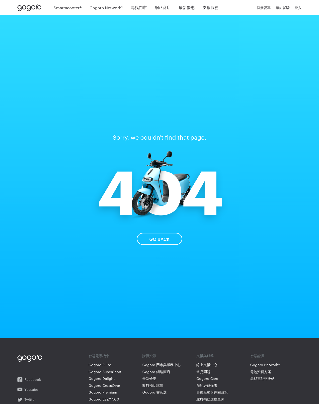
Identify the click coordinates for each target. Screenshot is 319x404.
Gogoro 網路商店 (156, 371)
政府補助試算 (152, 385)
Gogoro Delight (101, 378)
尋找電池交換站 (262, 378)
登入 (298, 7)
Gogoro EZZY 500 (103, 399)
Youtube (27, 389)
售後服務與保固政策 (212, 392)
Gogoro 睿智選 (154, 392)
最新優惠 (149, 378)
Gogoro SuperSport (104, 371)
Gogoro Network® (265, 364)
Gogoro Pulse (99, 364)
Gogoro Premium (102, 392)
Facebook (29, 379)
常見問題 (203, 371)
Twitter (26, 399)
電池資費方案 (260, 371)
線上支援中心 (206, 364)
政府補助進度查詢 (210, 399)
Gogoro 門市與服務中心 (161, 364)
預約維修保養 (206, 385)
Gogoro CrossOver (104, 385)
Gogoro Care (207, 378)
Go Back (159, 239)
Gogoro (30, 7)
